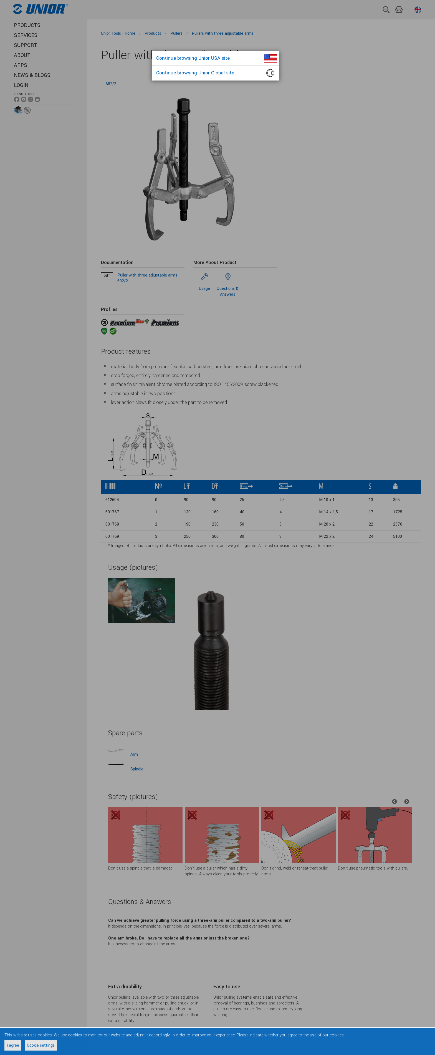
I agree (13, 1045)
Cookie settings (41, 1045)
